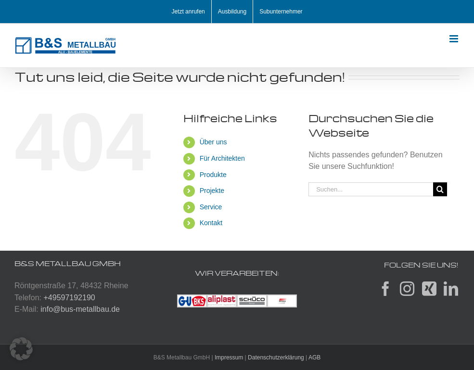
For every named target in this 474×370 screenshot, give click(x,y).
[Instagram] (407, 288)
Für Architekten (222, 158)
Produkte (213, 175)
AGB (314, 357)
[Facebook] (385, 288)
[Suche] (440, 189)
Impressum (229, 357)
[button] (21, 349)
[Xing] (429, 288)
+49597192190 (69, 297)
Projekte (212, 190)
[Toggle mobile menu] (454, 39)
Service (211, 207)
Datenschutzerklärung (276, 357)
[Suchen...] (370, 189)
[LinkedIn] (451, 288)
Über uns (213, 142)
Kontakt (211, 223)
